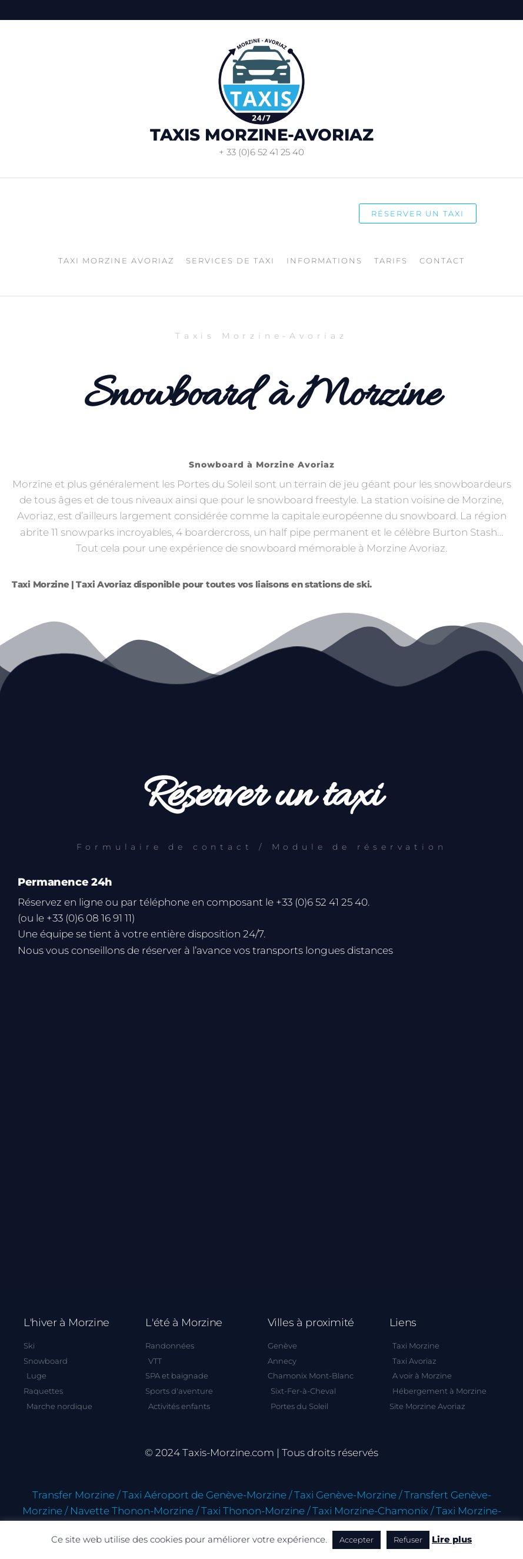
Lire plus (452, 1539)
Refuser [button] (408, 1539)
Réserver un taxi (417, 213)
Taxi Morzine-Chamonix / (373, 1511)
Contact (442, 260)
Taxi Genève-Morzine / (348, 1495)
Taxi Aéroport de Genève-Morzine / (207, 1495)
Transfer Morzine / (76, 1495)
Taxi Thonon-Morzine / (255, 1511)
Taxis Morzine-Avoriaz (262, 135)
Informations (324, 260)
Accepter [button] (356, 1539)
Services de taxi (230, 260)
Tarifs (391, 260)
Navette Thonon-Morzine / (134, 1511)
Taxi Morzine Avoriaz (116, 260)
